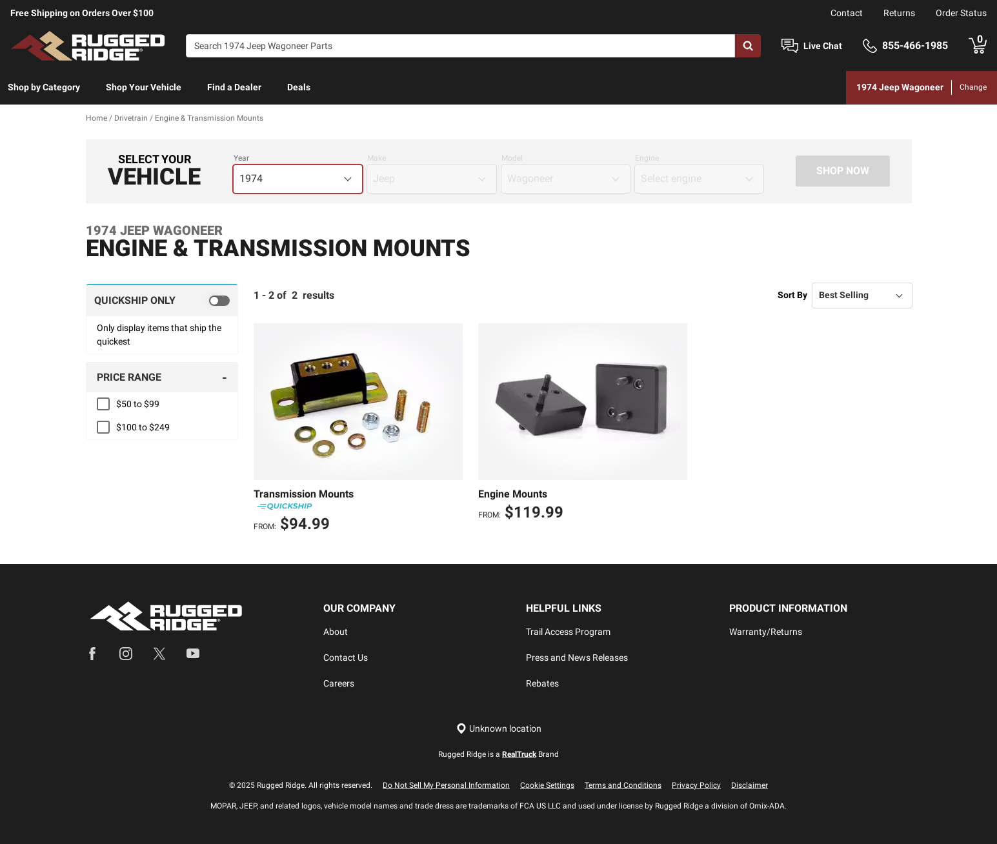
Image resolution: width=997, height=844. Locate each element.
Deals (298, 87)
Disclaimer (749, 785)
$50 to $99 (137, 404)
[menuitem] (44, 88)
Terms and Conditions (623, 785)
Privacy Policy (696, 785)
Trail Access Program (568, 632)
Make (376, 158)
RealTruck (519, 754)
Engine (647, 158)
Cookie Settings (547, 785)
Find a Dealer (234, 87)
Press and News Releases (577, 657)
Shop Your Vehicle (143, 87)
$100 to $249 (143, 427)
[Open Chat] (789, 46)
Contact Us (345, 657)
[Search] (460, 45)
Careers (338, 683)
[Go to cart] (978, 46)
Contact (847, 13)
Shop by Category (44, 87)
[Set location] (498, 729)
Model (512, 158)
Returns (899, 13)
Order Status (961, 13)
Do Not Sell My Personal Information (446, 785)
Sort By (792, 295)
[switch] (162, 300)
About (335, 632)
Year (241, 158)
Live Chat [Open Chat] (822, 45)
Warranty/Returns (765, 632)
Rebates (542, 683)
